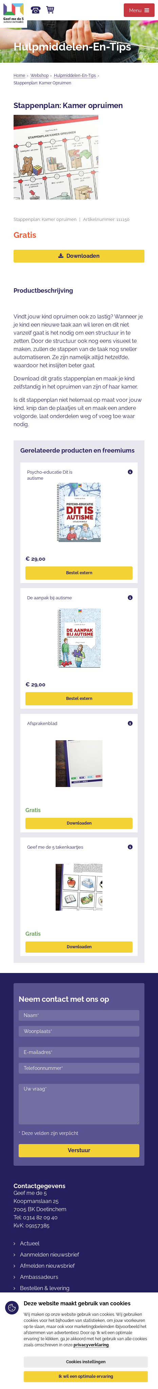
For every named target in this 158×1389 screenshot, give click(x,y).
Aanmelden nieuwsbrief (49, 1254)
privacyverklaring (91, 1345)
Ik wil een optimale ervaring (86, 1376)
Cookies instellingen (85, 1362)
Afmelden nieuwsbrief (47, 1266)
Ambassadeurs (39, 1277)
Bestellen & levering (45, 1288)
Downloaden (79, 256)
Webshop (39, 75)
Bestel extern (79, 573)
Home (19, 75)
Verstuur (79, 1150)
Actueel (29, 1243)
